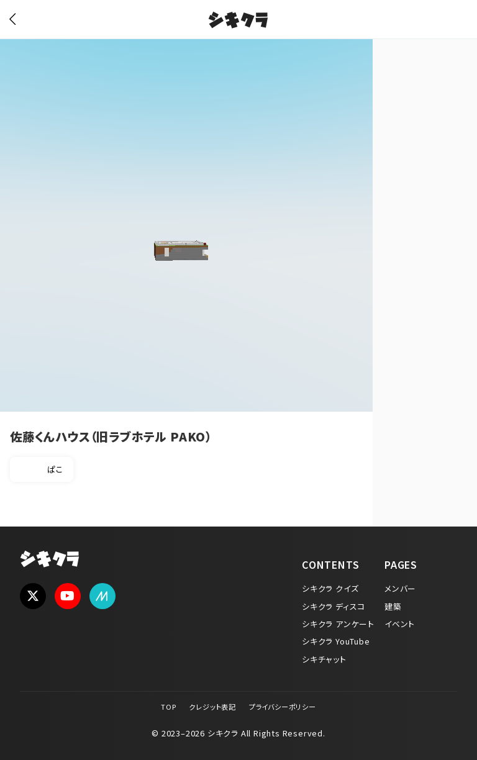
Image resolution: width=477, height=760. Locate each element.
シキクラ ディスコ (333, 606)
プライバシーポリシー (282, 707)
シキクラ (238, 22)
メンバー (400, 588)
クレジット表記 (212, 707)
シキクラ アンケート (338, 624)
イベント (399, 624)
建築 (393, 606)
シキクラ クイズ (330, 588)
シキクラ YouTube (336, 641)
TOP (168, 707)
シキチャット (324, 659)
